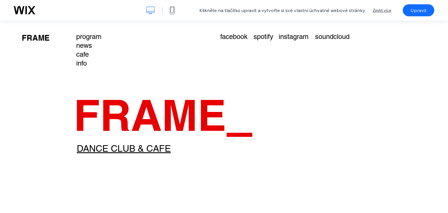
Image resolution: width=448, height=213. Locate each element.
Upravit (418, 10)
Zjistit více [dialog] (382, 10)
